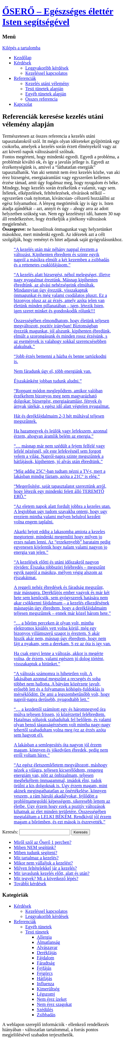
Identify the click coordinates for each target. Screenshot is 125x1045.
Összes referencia (41, 99)
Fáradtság (46, 963)
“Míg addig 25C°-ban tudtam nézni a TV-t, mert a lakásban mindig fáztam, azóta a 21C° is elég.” (59, 474)
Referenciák (25, 78)
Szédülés (45, 1009)
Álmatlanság (48, 942)
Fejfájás (44, 968)
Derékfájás (47, 952)
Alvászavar (47, 947)
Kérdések (22, 62)
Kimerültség (48, 988)
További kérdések (30, 883)
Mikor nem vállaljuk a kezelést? (43, 862)
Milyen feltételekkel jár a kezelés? (45, 868)
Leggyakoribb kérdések (47, 68)
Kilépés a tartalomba (21, 47)
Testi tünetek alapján (44, 88)
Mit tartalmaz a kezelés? (36, 857)
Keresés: (10, 831)
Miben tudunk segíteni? (35, 852)
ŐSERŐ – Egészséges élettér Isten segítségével (58, 16)
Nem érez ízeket (52, 999)
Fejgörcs (45, 973)
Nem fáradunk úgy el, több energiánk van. (52, 371)
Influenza (45, 983)
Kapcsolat (23, 104)
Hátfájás (44, 978)
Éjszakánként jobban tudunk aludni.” (48, 381)
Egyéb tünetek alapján (45, 93)
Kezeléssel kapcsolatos (46, 73)
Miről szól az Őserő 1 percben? (42, 842)
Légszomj (46, 994)
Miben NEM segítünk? (35, 847)
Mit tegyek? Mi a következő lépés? (46, 878)
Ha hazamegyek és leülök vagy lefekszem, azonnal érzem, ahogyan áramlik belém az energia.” (60, 434)
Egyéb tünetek (38, 926)
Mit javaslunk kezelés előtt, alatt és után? (51, 873)
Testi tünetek (37, 931)
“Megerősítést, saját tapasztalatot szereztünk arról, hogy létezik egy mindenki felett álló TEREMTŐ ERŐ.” (60, 491)
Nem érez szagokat (54, 1004)
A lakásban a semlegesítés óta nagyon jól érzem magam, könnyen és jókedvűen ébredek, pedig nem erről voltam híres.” (61, 750)
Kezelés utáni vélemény (47, 83)
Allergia (44, 937)
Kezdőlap (22, 57)
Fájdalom (45, 957)
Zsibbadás (46, 1014)
